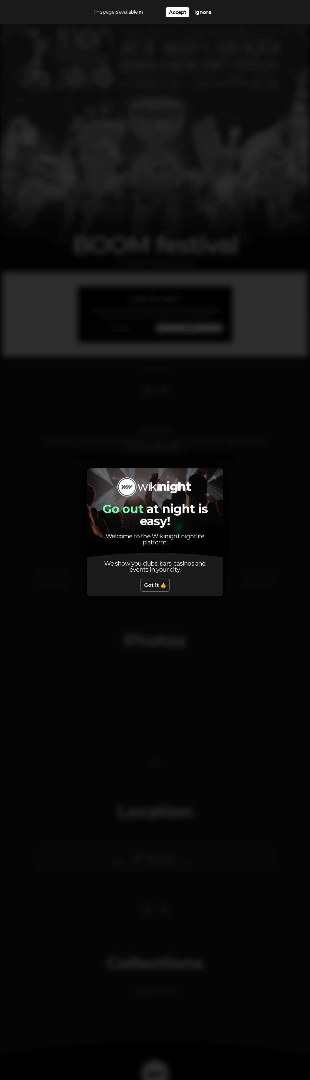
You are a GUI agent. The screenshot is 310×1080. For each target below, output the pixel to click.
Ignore (203, 12)
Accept (177, 12)
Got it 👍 (155, 585)
